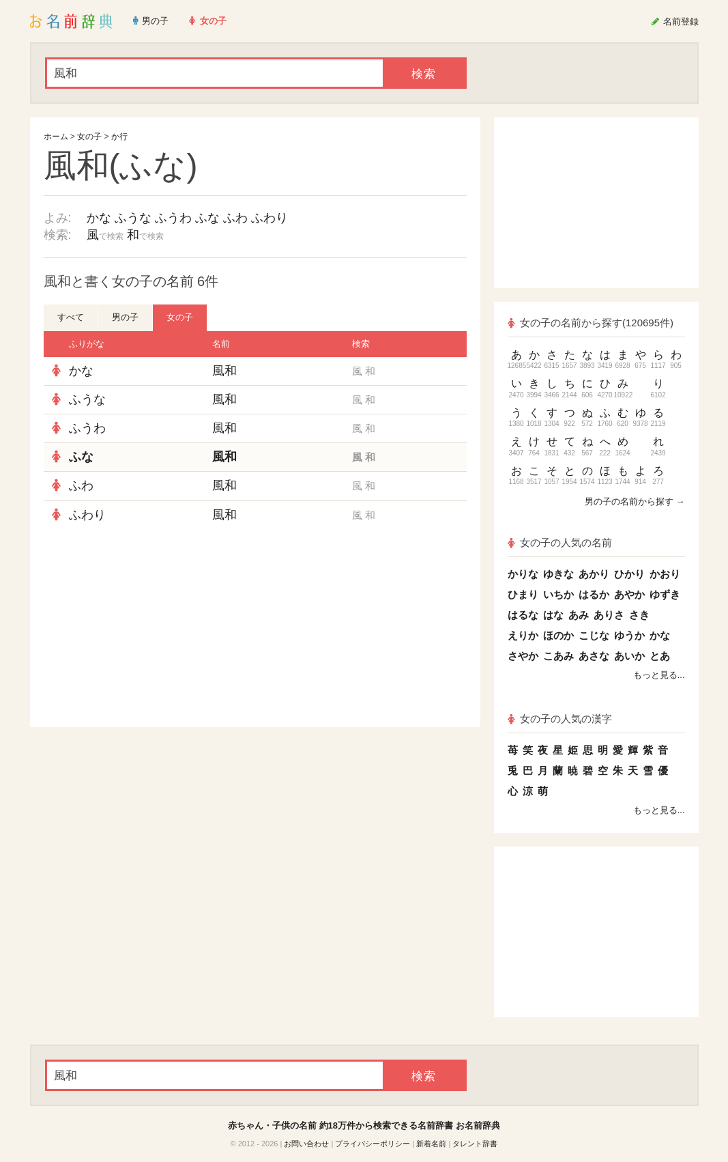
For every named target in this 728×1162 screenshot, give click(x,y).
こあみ (558, 656)
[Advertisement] (146, 628)
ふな (207, 218)
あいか (629, 656)
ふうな (133, 218)
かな (99, 218)
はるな (523, 615)
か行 (119, 136)
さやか (523, 656)
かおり (665, 574)
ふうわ (173, 218)
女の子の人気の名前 (560, 542)
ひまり (523, 594)
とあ (660, 656)
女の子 (89, 136)
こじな (594, 635)
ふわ (235, 218)
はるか (594, 594)
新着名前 (431, 1143)
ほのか (558, 635)
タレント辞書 (474, 1143)
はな (553, 615)
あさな (594, 656)
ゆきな (558, 574)
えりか (523, 635)
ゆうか (629, 635)
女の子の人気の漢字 (560, 718)
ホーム (56, 136)
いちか (558, 594)
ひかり (629, 574)
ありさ (609, 615)
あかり (594, 574)
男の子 (125, 317)
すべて (70, 317)
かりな (523, 574)
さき (639, 615)
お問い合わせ (306, 1143)
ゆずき (665, 594)
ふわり (269, 218)
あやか (629, 594)
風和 (224, 371)
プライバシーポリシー (372, 1143)
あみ (578, 615)
